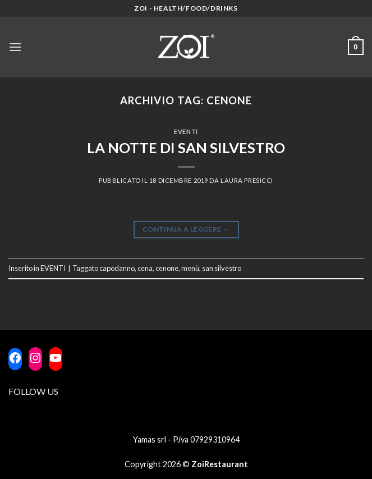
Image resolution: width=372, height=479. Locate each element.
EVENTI (186, 131)
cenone (166, 268)
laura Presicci (247, 180)
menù (190, 268)
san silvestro (221, 268)
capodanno (117, 268)
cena (145, 268)
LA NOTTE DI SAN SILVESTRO (186, 147)
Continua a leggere (186, 229)
